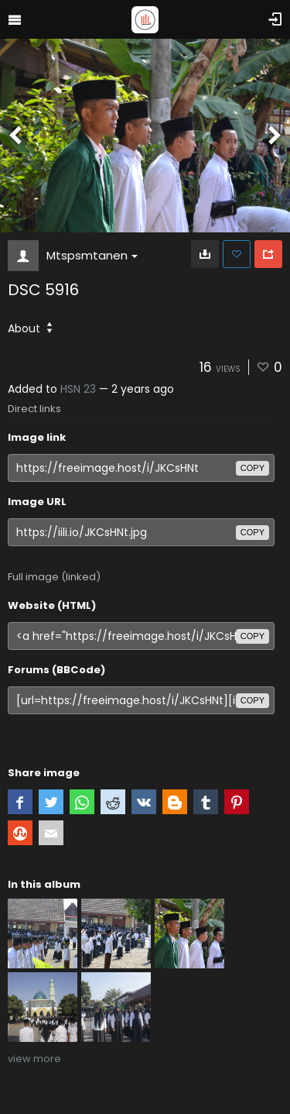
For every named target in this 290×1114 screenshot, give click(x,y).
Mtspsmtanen (92, 255)
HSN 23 (78, 389)
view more (34, 1058)
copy (252, 468)
